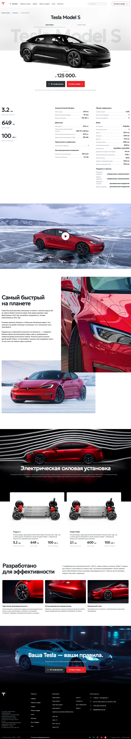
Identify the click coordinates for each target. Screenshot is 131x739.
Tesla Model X (56, 701)
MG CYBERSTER (81, 705)
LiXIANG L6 (79, 701)
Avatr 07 (78, 698)
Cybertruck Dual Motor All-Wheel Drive (62, 712)
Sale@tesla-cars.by (99, 710)
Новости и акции (25, 4)
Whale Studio (125, 737)
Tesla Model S (50, 25)
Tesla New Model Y (57, 705)
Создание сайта (115, 737)
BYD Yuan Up (56, 724)
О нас (53, 4)
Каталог (55, 694)
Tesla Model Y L (56, 708)
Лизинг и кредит (44, 4)
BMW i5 (78, 708)
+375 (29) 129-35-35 (99, 706)
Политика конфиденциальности (40, 737)
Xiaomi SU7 (55, 727)
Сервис (35, 4)
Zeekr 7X (54, 720)
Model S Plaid (81, 25)
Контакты (60, 4)
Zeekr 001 (55, 716)
